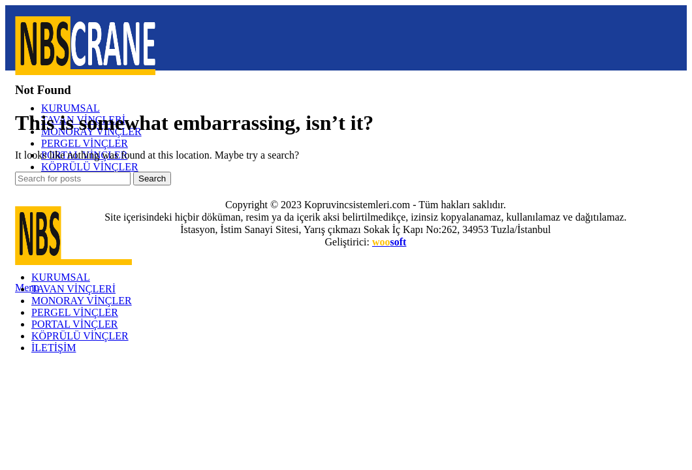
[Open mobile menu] (27, 287)
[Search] (73, 178)
